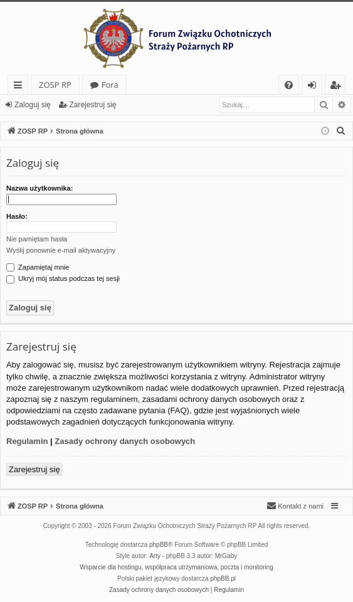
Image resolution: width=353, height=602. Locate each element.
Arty (155, 555)
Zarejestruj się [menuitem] (338, 87)
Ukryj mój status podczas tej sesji (63, 278)
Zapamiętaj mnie (37, 267)
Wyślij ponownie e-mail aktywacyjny (60, 250)
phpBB (158, 544)
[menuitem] (288, 85)
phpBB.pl (223, 578)
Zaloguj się (32, 104)
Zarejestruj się (92, 104)
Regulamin (27, 441)
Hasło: (17, 216)
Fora (110, 84)
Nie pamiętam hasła (36, 239)
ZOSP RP (55, 84)
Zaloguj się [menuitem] (314, 87)
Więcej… (20, 87)
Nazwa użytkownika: (39, 188)
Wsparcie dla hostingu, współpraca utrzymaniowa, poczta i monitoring (176, 567)
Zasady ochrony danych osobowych (125, 441)
